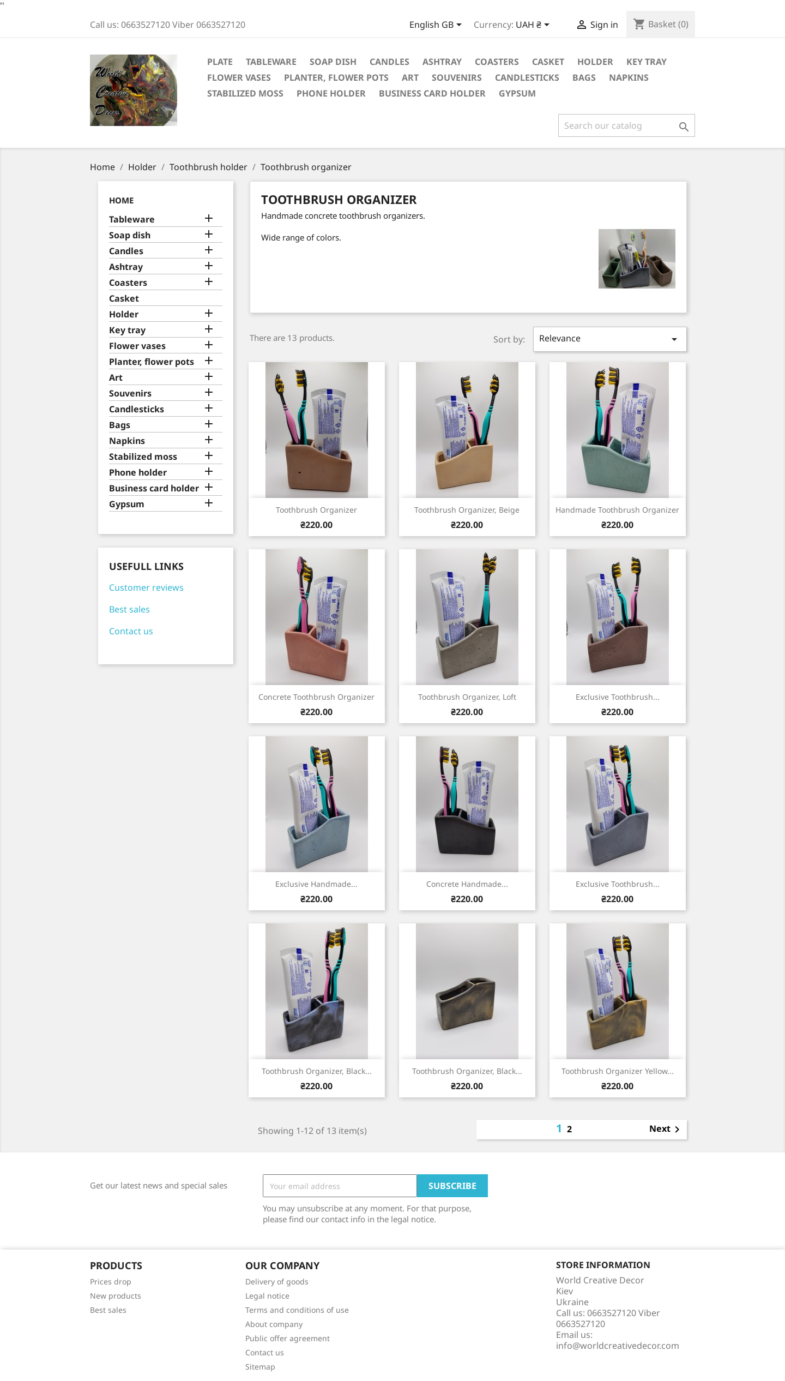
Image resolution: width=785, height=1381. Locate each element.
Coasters (497, 62)
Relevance (610, 339)
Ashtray (442, 62)
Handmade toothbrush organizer (617, 510)
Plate (220, 62)
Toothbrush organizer (316, 510)
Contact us (131, 631)
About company (274, 1324)
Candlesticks (527, 77)
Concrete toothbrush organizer (316, 697)
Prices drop (110, 1281)
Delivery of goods (277, 1281)
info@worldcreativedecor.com (617, 1346)
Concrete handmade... (467, 884)
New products (115, 1295)
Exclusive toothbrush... (618, 697)
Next (666, 1129)
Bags (584, 77)
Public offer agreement (287, 1338)
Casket (548, 62)
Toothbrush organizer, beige (467, 510)
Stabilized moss (245, 93)
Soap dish (333, 62)
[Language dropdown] (437, 25)
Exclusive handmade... (316, 884)
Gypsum (517, 93)
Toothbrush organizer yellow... (617, 1071)
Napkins (629, 77)
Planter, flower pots (336, 77)
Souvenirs (457, 77)
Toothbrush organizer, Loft (467, 697)
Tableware (271, 62)
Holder (595, 62)
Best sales (129, 609)
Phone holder (331, 93)
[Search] (626, 125)
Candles (389, 62)
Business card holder (432, 93)
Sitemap (260, 1366)
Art (410, 77)
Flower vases (239, 77)
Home (121, 200)
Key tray (646, 62)
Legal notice (267, 1295)
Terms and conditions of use (297, 1310)
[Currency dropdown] (534, 25)
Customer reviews (146, 587)
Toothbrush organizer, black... (317, 1071)
